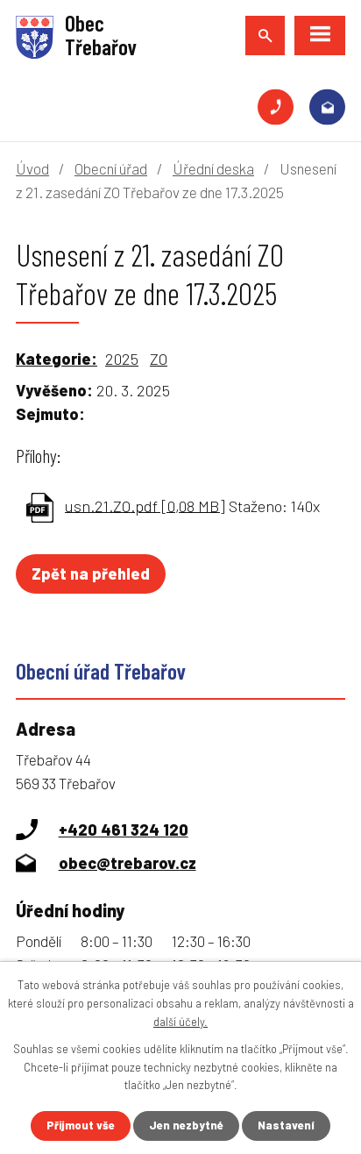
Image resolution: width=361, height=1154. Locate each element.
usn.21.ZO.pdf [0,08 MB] (145, 505)
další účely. (180, 1022)
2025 (121, 358)
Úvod (32, 168)
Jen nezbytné (186, 1125)
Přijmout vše (80, 1125)
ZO (158, 358)
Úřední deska (213, 168)
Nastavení (286, 1125)
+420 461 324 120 (276, 107)
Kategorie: (56, 358)
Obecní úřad (110, 168)
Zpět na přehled (91, 573)
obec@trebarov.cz (327, 107)
